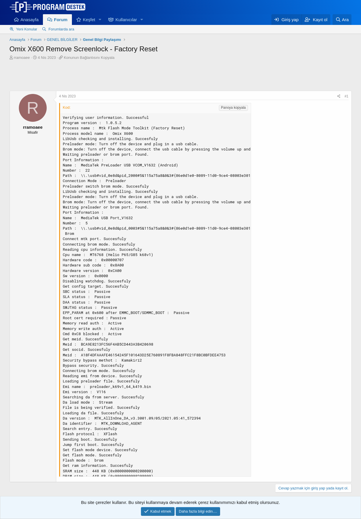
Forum (61, 19)
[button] (100, 19)
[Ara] (342, 19)
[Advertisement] (181, 76)
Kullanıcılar (126, 19)
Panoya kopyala (233, 108)
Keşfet (89, 19)
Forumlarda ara (61, 29)
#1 (346, 96)
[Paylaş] (338, 96)
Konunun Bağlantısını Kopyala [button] (89, 57)
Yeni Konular (26, 29)
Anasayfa (30, 19)
